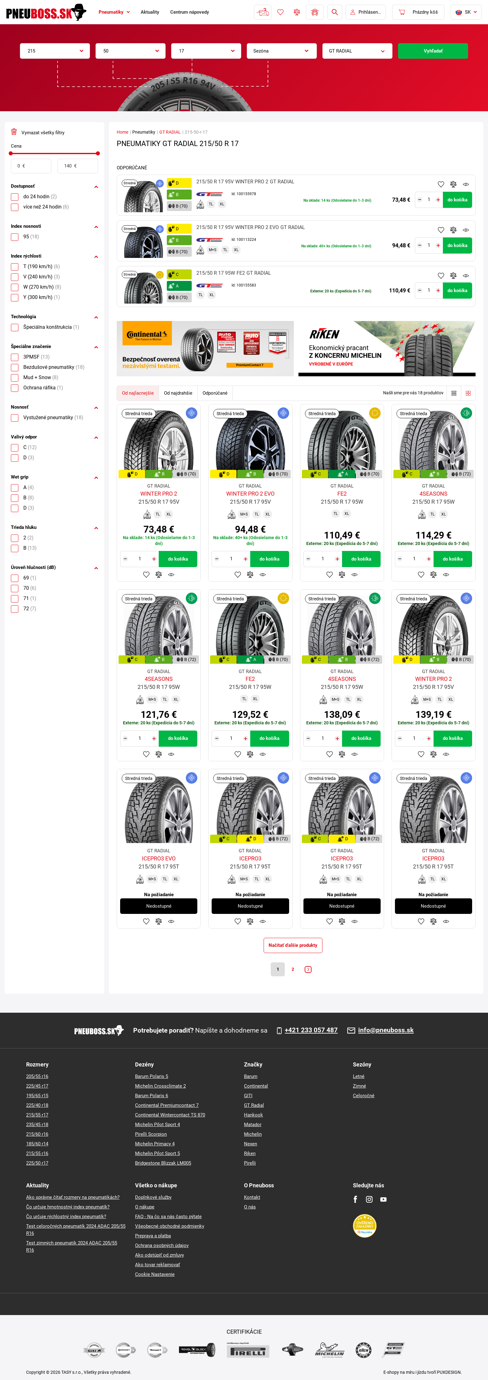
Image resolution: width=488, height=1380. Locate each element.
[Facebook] (355, 1199)
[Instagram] (369, 1199)
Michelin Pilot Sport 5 (157, 1153)
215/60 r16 (37, 1134)
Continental (256, 1086)
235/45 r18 (37, 1124)
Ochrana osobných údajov (162, 1245)
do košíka (457, 200)
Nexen (250, 1144)
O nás (250, 1207)
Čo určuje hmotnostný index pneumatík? (68, 1207)
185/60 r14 (37, 1144)
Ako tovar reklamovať (157, 1265)
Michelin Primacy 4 (155, 1144)
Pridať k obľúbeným (441, 184)
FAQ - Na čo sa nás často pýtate (168, 1216)
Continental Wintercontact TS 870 (170, 1115)
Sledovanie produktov (466, 184)
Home (122, 132)
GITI (248, 1095)
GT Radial (254, 1105)
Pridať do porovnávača (453, 184)
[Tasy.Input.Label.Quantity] (429, 200)
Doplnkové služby (153, 1197)
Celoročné (363, 1095)
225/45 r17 (37, 1086)
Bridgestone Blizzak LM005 (163, 1163)
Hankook (253, 1115)
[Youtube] (383, 1199)
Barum (250, 1076)
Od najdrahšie (178, 393)
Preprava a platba (153, 1236)
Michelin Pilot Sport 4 (157, 1124)
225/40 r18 (37, 1105)
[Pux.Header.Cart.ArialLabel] (418, 12)
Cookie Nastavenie (155, 1274)
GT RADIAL (170, 132)
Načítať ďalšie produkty (293, 945)
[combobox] (55, 51)
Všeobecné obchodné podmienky (169, 1226)
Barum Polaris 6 (151, 1095)
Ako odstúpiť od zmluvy (159, 1255)
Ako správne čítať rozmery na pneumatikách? (73, 1197)
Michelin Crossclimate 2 (160, 1086)
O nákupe (144, 1207)
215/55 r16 (37, 1153)
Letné (358, 1076)
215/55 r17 (37, 1115)
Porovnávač (296, 12)
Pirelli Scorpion (151, 1134)
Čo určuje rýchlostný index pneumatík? (66, 1216)
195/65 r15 (37, 1095)
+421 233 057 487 (311, 1030)
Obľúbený (280, 12)
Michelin (253, 1134)
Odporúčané (215, 393)
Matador (252, 1124)
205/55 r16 (37, 1076)
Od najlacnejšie (138, 393)
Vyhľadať (433, 51)
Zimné (359, 1086)
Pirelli (250, 1163)
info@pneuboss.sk (386, 1030)
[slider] (11, 153)
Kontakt (252, 1197)
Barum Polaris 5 (151, 1076)
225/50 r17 (37, 1163)
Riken (250, 1153)
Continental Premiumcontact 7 (167, 1105)
